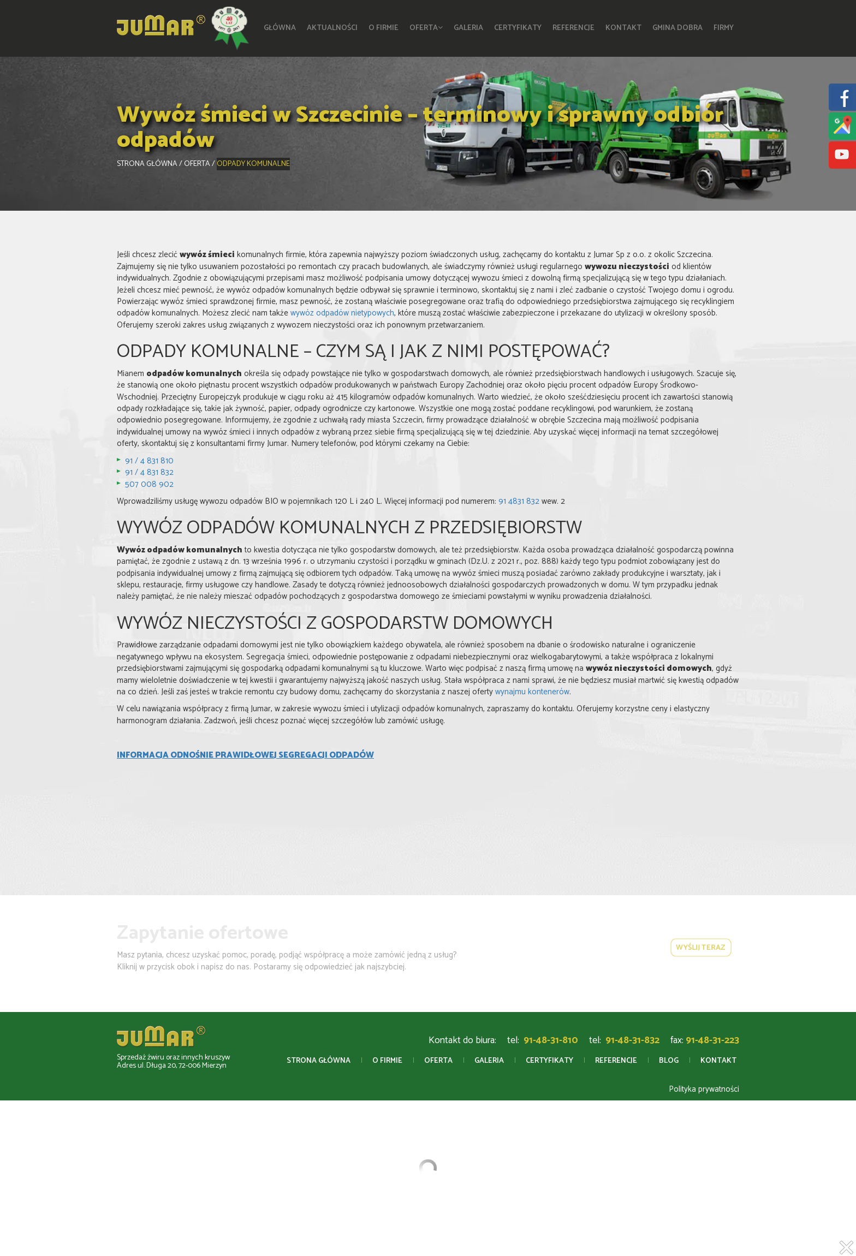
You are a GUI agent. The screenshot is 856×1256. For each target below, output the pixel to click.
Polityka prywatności (704, 1089)
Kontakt (623, 28)
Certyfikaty (518, 28)
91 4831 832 (518, 501)
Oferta (426, 28)
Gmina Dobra (677, 28)
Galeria (468, 28)
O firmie (383, 28)
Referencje (573, 28)
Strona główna (147, 164)
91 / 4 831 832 (149, 472)
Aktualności (332, 28)
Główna (280, 28)
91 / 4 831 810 (149, 461)
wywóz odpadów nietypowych (342, 313)
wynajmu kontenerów (532, 692)
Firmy (724, 28)
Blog (669, 1061)
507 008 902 (149, 484)
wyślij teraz (711, 949)
